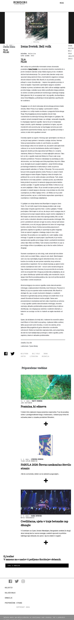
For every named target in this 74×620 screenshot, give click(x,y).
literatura (34, 356)
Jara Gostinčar (26, 403)
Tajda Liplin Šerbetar (29, 461)
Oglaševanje (10, 593)
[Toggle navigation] (62, 3)
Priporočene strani (13, 603)
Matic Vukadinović (27, 518)
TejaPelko (6, 51)
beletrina (24, 354)
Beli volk (36, 354)
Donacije (8, 598)
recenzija (45, 356)
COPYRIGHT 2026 (23, 607)
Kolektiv (9, 588)
